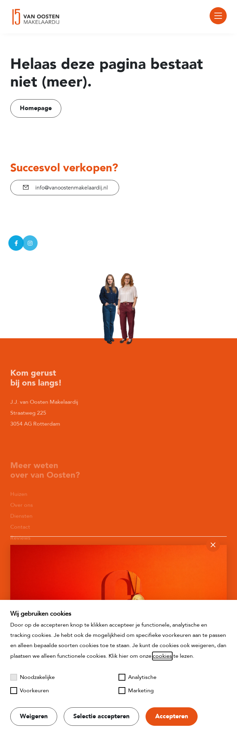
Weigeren (34, 716)
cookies (162, 656)
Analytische (137, 677)
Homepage (36, 108)
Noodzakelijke (32, 677)
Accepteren (171, 716)
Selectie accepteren (101, 716)
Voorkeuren (29, 690)
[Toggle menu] (218, 15)
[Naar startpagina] (35, 17)
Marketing (136, 690)
